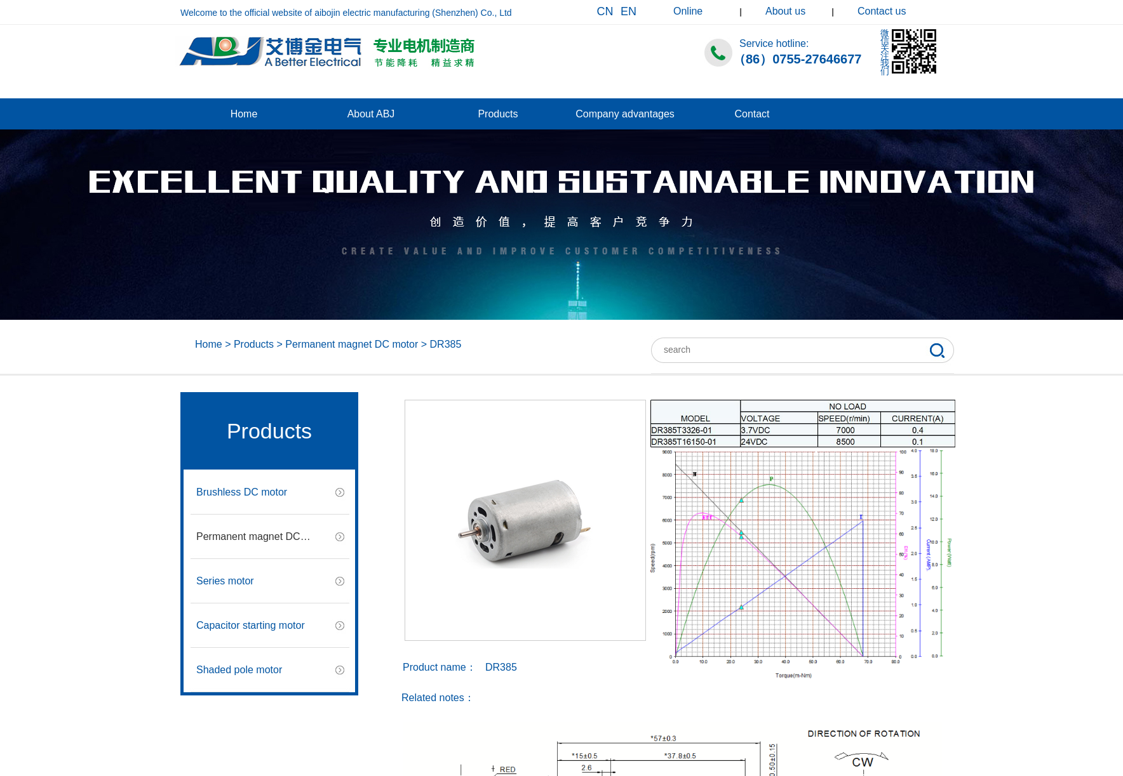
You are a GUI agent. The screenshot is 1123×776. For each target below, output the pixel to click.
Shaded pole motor (239, 669)
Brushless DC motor (241, 492)
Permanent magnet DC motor (351, 344)
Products (498, 114)
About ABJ (371, 114)
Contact (751, 114)
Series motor (225, 580)
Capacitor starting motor (250, 625)
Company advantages (625, 114)
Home (244, 114)
